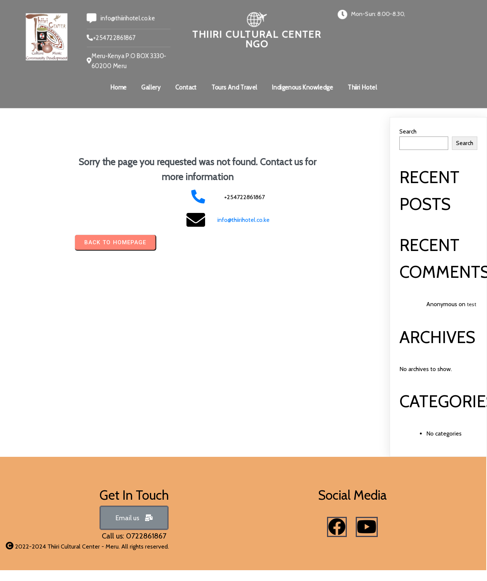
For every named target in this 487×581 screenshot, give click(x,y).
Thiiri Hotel (363, 87)
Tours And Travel (234, 87)
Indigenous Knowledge (303, 87)
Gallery (150, 87)
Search (408, 131)
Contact (185, 87)
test (471, 304)
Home (117, 87)
